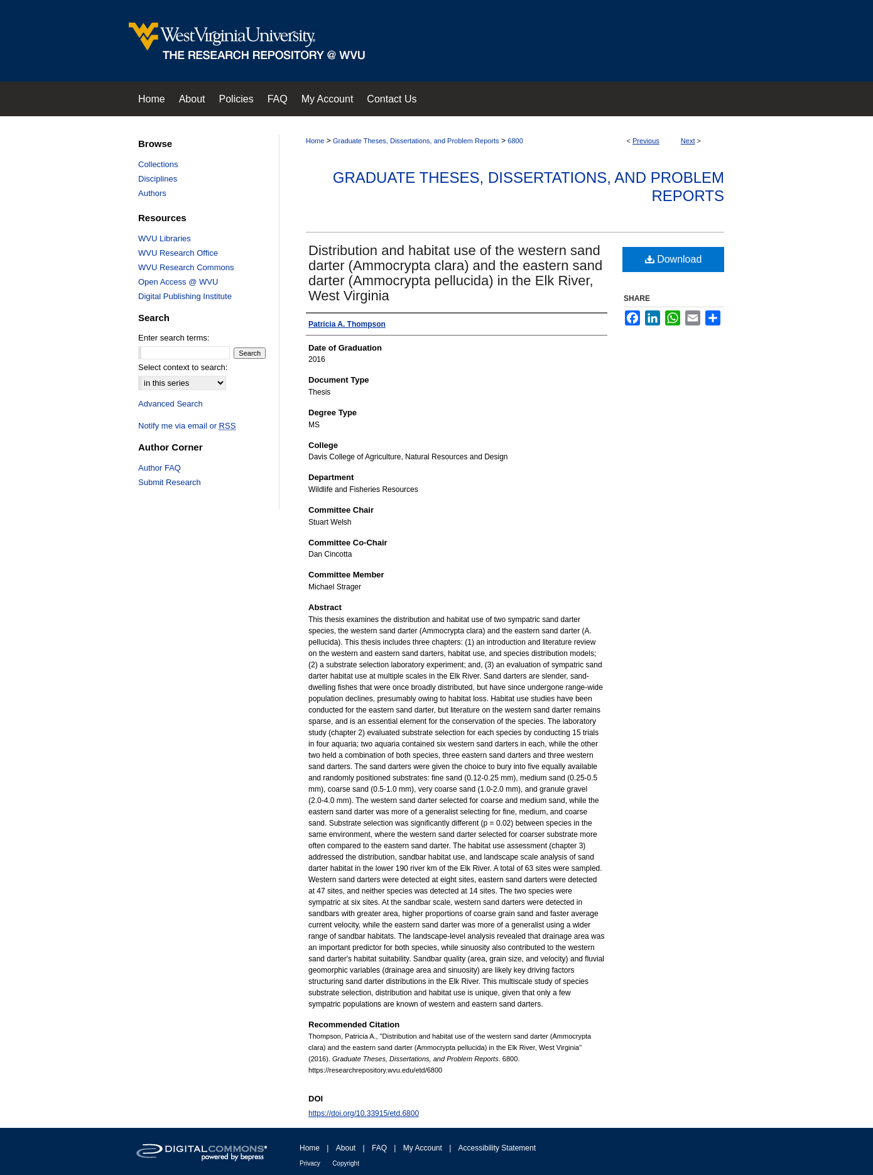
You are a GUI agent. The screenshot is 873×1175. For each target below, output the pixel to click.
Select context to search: (182, 367)
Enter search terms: (173, 337)
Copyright (345, 1163)
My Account (422, 1148)
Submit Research (169, 482)
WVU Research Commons (186, 267)
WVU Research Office (178, 253)
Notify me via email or (187, 425)
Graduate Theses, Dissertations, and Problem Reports (416, 141)
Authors (152, 193)
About (345, 1148)
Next (688, 141)
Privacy (310, 1163)
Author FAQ (159, 468)
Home (315, 141)
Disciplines (157, 178)
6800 (515, 141)
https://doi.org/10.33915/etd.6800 (363, 1113)
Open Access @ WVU (178, 282)
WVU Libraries (164, 238)
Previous (645, 141)
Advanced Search (170, 403)
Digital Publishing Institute (185, 296)
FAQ (379, 1148)
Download (673, 259)
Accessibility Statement (497, 1148)
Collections (158, 164)
